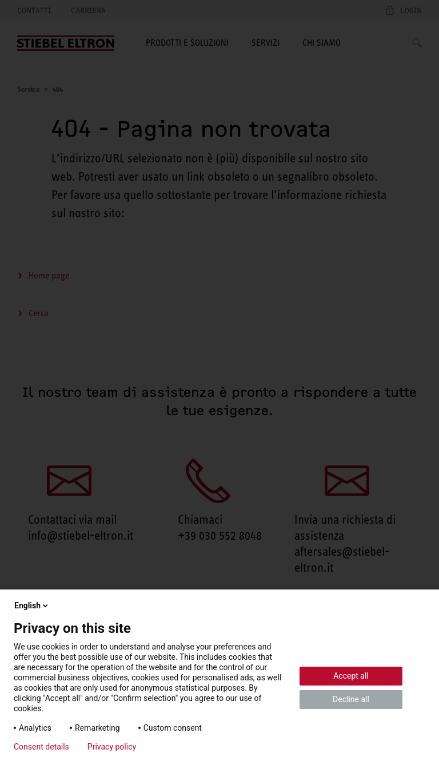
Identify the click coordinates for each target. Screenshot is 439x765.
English (32, 605)
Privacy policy (111, 746)
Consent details (41, 746)
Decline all (351, 699)
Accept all (351, 675)
